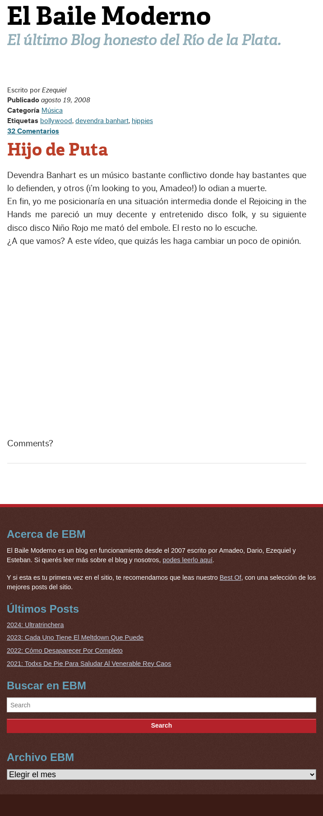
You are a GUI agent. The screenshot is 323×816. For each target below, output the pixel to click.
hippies (142, 120)
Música (52, 110)
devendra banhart (102, 120)
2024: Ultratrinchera (35, 624)
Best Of (230, 577)
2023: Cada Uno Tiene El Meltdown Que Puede (75, 637)
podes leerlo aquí (187, 560)
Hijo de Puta (57, 149)
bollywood (56, 120)
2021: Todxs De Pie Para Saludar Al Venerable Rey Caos (89, 663)
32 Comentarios (33, 131)
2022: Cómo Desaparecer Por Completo (65, 650)
